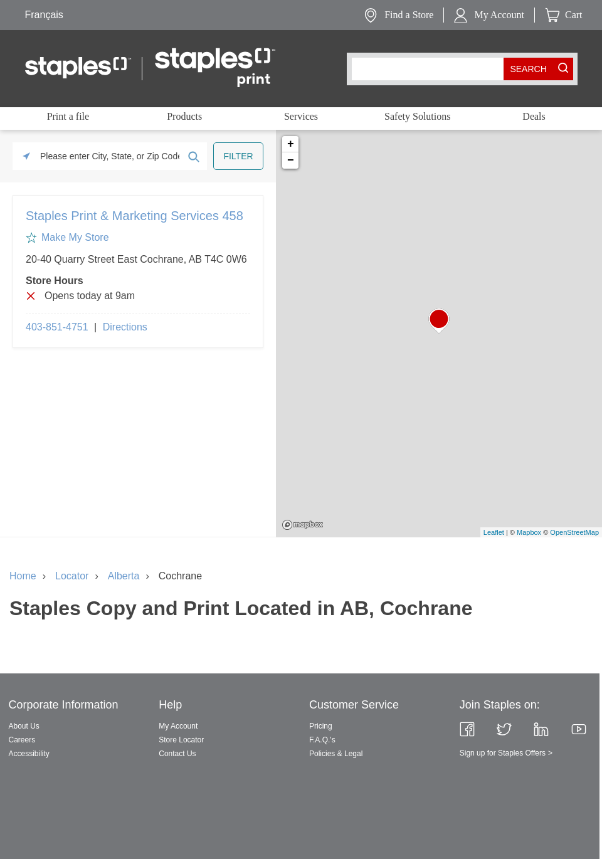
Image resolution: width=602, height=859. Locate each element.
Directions (125, 327)
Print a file (68, 116)
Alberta (124, 576)
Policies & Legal (335, 753)
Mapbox (302, 525)
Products (184, 116)
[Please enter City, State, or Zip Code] (110, 156)
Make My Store (75, 237)
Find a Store (408, 14)
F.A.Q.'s (322, 739)
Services (301, 116)
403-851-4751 (57, 327)
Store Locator (181, 739)
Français (44, 14)
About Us (24, 726)
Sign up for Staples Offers (503, 753)
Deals (533, 116)
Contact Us (177, 753)
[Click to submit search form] (193, 156)
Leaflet (493, 532)
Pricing (320, 726)
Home (22, 576)
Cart (574, 14)
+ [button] (290, 144)
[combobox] (430, 69)
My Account (499, 14)
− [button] (290, 160)
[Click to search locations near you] (26, 156)
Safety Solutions (417, 116)
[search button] (529, 69)
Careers (22, 739)
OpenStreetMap (574, 532)
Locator (71, 576)
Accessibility (29, 753)
